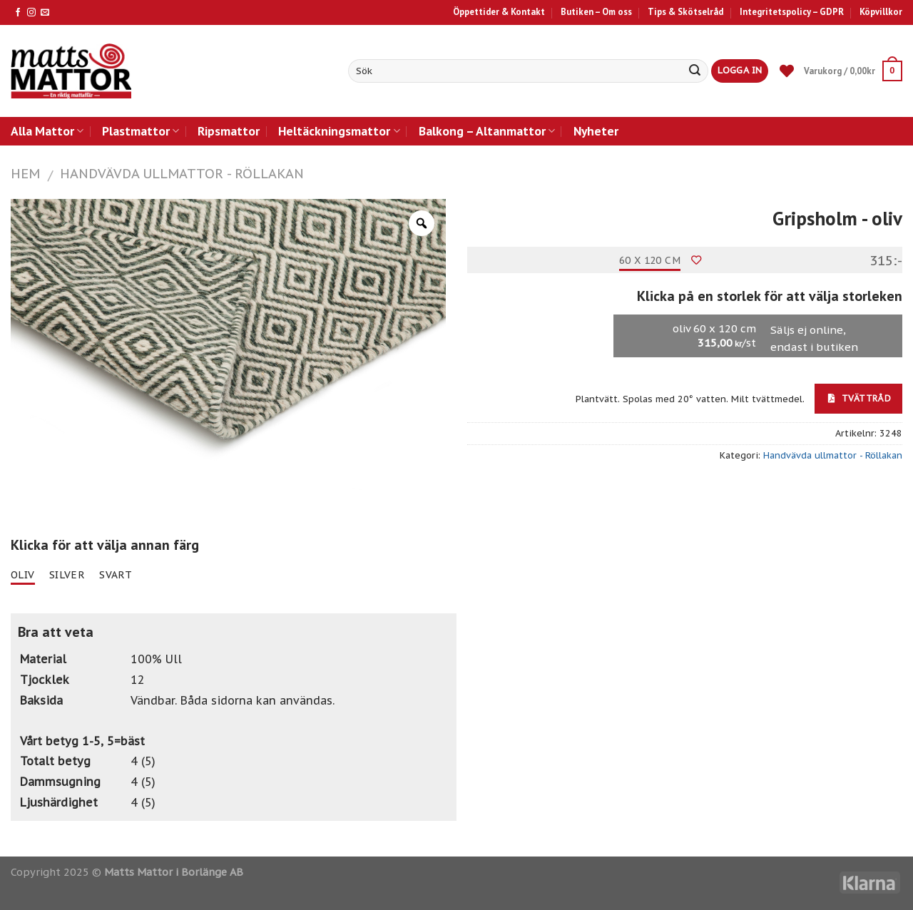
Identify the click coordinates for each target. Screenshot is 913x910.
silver (67, 574)
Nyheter (595, 131)
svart (115, 574)
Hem (25, 173)
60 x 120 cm (650, 260)
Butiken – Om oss (596, 12)
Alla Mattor (47, 131)
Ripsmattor (229, 131)
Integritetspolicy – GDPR (792, 12)
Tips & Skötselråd (685, 12)
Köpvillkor (881, 12)
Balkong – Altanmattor (487, 131)
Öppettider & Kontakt (499, 12)
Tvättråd (859, 398)
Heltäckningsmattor (338, 131)
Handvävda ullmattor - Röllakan (182, 173)
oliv (23, 574)
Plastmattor (140, 131)
